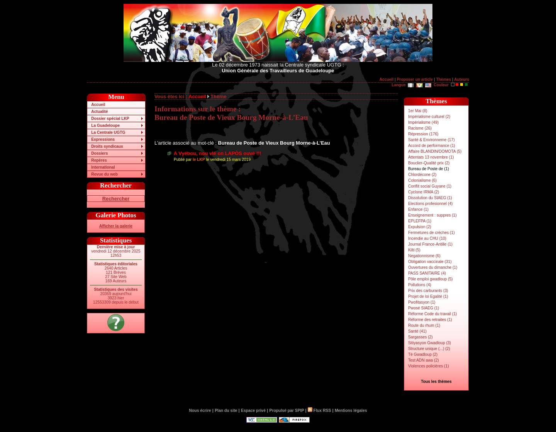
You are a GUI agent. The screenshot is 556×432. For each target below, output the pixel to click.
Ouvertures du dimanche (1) (432, 267)
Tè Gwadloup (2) (422, 354)
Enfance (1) (418, 209)
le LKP (199, 159)
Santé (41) (417, 331)
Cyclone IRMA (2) (423, 192)
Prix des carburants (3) (428, 291)
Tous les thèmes (436, 381)
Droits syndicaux (107, 146)
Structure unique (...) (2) (429, 349)
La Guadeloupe (105, 125)
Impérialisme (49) (423, 122)
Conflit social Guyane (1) (429, 186)
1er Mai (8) (417, 111)
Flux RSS (319, 410)
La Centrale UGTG (108, 132)
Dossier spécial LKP (110, 118)
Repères (99, 160)
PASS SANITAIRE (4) (427, 273)
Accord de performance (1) (431, 145)
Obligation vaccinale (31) (430, 262)
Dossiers (99, 153)
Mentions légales (351, 410)
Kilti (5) (414, 250)
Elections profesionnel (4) (430, 203)
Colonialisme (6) (422, 180)
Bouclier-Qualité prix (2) (429, 163)
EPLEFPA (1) (419, 221)
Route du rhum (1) (424, 325)
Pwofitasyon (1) (422, 302)
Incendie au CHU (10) (427, 238)
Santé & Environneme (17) (431, 140)
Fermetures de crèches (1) (431, 233)
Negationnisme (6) (424, 256)
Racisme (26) (420, 128)
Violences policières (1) (428, 366)
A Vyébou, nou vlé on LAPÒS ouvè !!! (217, 153)
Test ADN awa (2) (423, 360)
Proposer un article (415, 79)
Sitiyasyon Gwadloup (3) (429, 343)
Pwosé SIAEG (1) (423, 308)
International (103, 167)
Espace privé (253, 410)
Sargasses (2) (420, 337)
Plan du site (226, 410)
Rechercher (115, 198)
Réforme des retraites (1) (430, 320)
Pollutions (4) (419, 285)
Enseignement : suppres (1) (432, 215)
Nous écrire (200, 410)
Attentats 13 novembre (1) (431, 157)
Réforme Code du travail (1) (432, 314)
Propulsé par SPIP (287, 410)
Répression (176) (423, 134)
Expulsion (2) (419, 227)
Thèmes (443, 79)
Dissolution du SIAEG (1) (430, 198)
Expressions (103, 139)
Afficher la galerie (115, 226)
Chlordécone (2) (422, 174)
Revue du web (104, 174)
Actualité (99, 111)
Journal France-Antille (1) (430, 244)
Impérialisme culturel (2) (429, 116)
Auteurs (461, 79)
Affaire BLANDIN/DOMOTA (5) (434, 151)
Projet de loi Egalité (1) (428, 296)
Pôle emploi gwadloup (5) (430, 279)
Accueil (386, 79)
